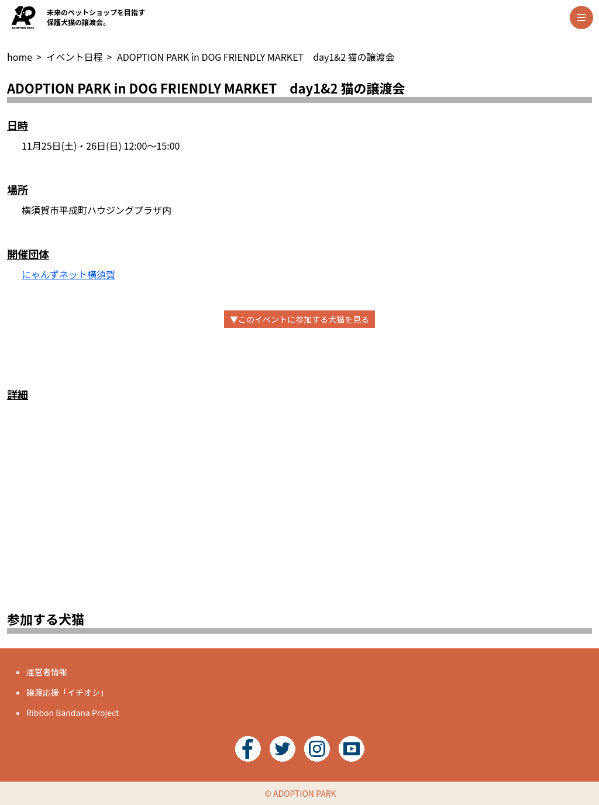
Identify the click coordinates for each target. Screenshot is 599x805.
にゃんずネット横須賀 (68, 274)
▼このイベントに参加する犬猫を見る (299, 319)
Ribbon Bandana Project (72, 712)
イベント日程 (75, 57)
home (19, 57)
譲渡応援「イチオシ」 (67, 692)
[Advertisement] (299, 518)
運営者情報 (46, 672)
